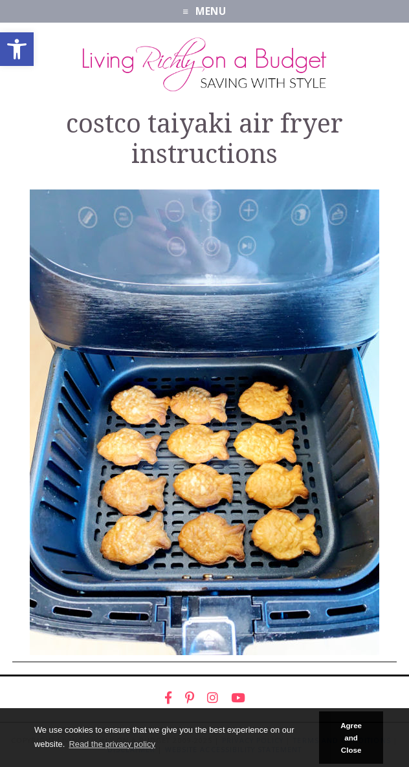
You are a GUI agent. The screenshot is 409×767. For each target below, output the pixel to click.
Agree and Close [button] (351, 738)
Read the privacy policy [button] (112, 744)
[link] (17, 49)
